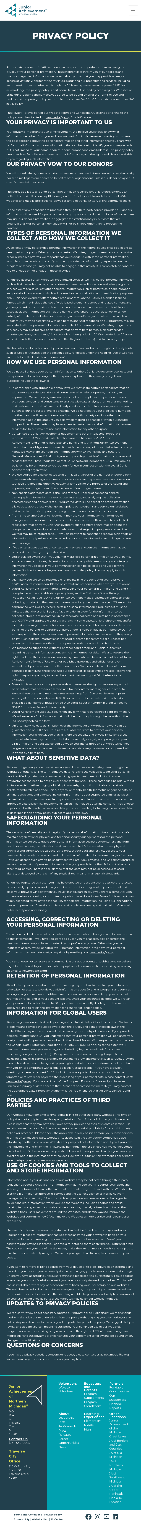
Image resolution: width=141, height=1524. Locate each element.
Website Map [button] (40, 1519)
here (9, 1095)
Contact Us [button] (18, 1439)
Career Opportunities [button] (69, 1441)
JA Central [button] (57, 1519)
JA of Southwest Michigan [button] (117, 1477)
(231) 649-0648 (19, 1443)
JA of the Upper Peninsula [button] (116, 1489)
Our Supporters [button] (117, 1397)
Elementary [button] (92, 1421)
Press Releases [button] (65, 1432)
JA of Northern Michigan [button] (116, 1465)
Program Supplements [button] (94, 1395)
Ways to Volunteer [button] (66, 1389)
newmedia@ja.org (58, 117)
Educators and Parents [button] (92, 1387)
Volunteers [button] (68, 1383)
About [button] (64, 1413)
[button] (89, 1517)
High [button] (87, 1429)
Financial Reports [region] (115, 1406)
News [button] (62, 1447)
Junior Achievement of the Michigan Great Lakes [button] (118, 1428)
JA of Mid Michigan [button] (115, 1455)
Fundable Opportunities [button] (119, 1389)
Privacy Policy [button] (53, 1514)
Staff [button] (62, 1422)
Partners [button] (116, 1383)
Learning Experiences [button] (94, 1415)
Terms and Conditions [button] (28, 1514)
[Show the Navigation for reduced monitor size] (133, 10)
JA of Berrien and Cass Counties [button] (118, 1444)
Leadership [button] (66, 1417)
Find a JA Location (115, 1500)
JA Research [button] (67, 1426)
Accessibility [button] (22, 1519)
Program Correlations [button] (92, 1404)
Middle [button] (89, 1425)
